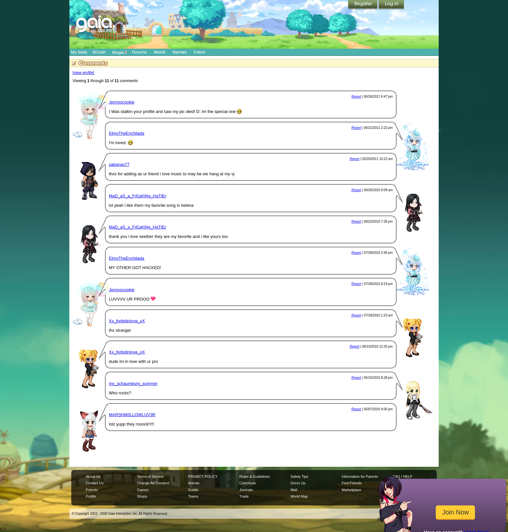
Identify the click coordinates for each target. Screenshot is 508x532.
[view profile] (83, 72)
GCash (99, 52)
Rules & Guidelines (254, 476)
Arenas (194, 483)
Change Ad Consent (153, 483)
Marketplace (351, 490)
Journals (246, 490)
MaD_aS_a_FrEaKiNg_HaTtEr (137, 195)
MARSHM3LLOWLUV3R (132, 414)
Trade (243, 496)
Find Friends (352, 483)
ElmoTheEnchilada (126, 133)
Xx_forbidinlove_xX (127, 320)
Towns (193, 496)
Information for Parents (360, 476)
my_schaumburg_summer (133, 383)
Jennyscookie (121, 102)
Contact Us (95, 483)
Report (356, 96)
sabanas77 (119, 164)
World (159, 52)
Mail (294, 490)
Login (391, 5)
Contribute (247, 483)
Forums (139, 52)
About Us (93, 476)
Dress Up (298, 483)
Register (363, 5)
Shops (119, 52)
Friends (92, 490)
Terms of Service (150, 476)
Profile (91, 496)
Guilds (193, 490)
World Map (299, 496)
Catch (200, 52)
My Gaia (79, 52)
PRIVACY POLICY (203, 476)
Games (179, 52)
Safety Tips (299, 476)
